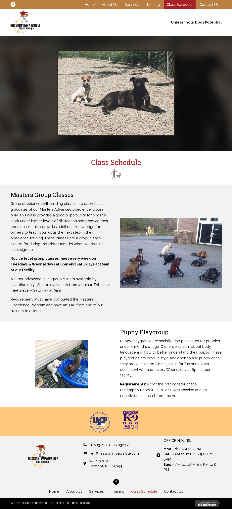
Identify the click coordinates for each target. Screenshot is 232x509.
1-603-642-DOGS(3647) (110, 445)
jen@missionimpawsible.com (114, 453)
